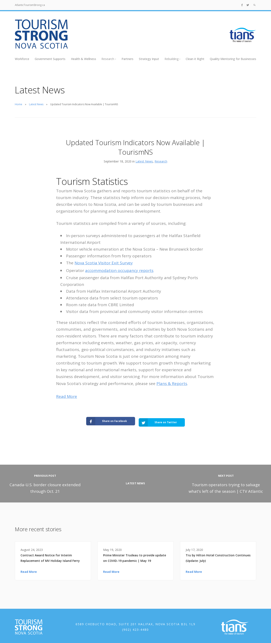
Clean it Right (195, 59)
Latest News (36, 104)
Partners (127, 59)
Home (18, 104)
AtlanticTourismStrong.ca (30, 5)
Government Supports (50, 59)
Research (161, 161)
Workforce (22, 59)
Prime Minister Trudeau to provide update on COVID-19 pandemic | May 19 (134, 556)
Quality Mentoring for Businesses (233, 59)
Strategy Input (149, 59)
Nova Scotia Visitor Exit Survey (104, 263)
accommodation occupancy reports (119, 270)
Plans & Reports (171, 383)
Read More (66, 396)
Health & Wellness (83, 59)
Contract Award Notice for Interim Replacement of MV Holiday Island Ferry (50, 556)
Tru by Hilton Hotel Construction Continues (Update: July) (218, 556)
